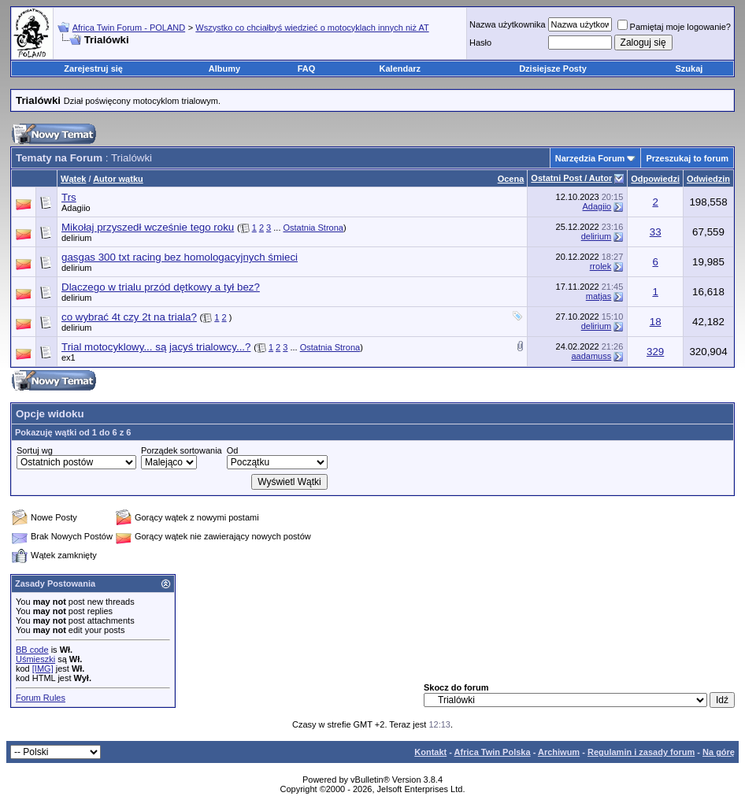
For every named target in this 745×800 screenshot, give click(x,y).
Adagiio (76, 208)
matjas (598, 296)
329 (655, 351)
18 (656, 322)
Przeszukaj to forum (687, 158)
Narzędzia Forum (590, 158)
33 (656, 232)
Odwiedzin (708, 178)
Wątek (73, 178)
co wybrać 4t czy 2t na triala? (129, 317)
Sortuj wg (35, 450)
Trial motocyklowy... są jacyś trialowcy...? (155, 347)
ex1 (68, 357)
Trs (68, 197)
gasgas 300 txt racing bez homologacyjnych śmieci (179, 257)
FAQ (307, 68)
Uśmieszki (35, 659)
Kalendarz (400, 68)
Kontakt (430, 752)
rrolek (601, 266)
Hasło (480, 42)
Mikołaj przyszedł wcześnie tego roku (147, 227)
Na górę (718, 752)
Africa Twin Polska (492, 752)
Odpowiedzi (655, 178)
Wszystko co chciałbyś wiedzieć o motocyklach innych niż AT (311, 27)
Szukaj (688, 68)
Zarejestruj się (93, 68)
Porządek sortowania (181, 450)
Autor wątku (118, 178)
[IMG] (43, 668)
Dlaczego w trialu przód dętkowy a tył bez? (160, 287)
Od (233, 450)
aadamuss (591, 356)
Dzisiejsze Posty (553, 68)
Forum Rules (40, 697)
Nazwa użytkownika (507, 24)
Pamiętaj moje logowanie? (674, 26)
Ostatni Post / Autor (571, 178)
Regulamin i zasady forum (641, 752)
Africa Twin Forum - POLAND (128, 27)
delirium (596, 236)
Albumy (224, 68)
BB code (32, 649)
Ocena (511, 178)
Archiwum (559, 752)
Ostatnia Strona (313, 227)
